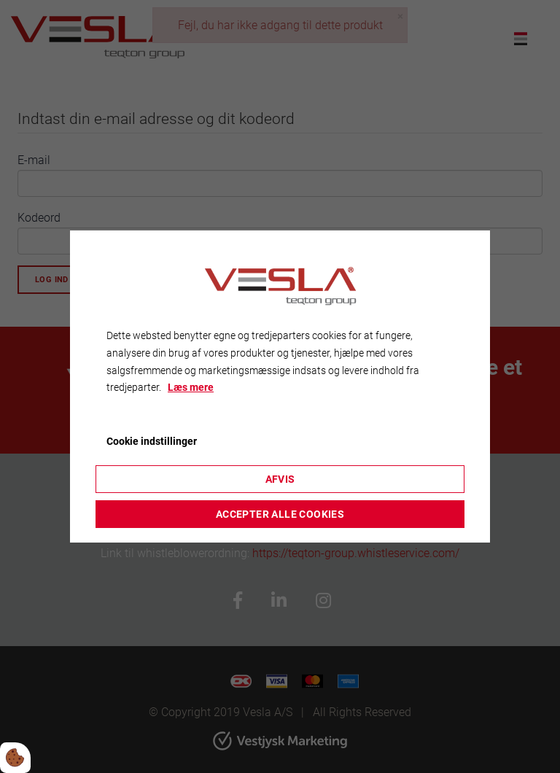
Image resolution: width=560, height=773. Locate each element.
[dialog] (280, 386)
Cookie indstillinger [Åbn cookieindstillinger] (151, 441)
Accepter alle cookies (280, 514)
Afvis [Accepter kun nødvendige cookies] (280, 479)
